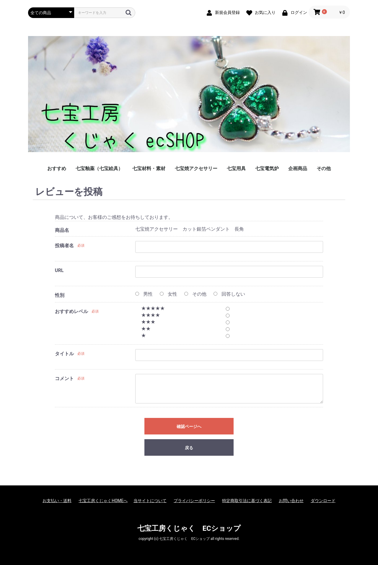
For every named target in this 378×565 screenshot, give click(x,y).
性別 (59, 295)
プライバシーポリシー (194, 500)
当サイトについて (150, 500)
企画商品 (297, 168)
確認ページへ (189, 426)
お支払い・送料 (57, 500)
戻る (189, 447)
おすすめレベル (71, 311)
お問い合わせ (291, 500)
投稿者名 (64, 245)
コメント (64, 378)
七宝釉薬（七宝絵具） (99, 168)
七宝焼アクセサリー (196, 168)
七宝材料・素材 (148, 168)
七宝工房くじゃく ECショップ (188, 528)
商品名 (62, 230)
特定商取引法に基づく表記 (247, 500)
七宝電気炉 (267, 168)
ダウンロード (323, 500)
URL (59, 270)
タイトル (64, 353)
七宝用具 (236, 168)
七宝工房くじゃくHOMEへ (103, 500)
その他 (324, 168)
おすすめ (56, 168)
